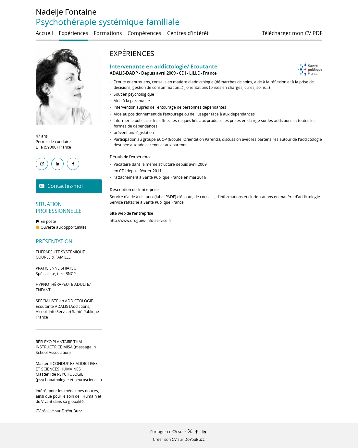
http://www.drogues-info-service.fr (140, 220)
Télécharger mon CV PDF (292, 33)
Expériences (132, 53)
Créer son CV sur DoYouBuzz (179, 439)
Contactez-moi (64, 186)
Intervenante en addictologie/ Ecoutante (163, 66)
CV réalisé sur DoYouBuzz (59, 410)
